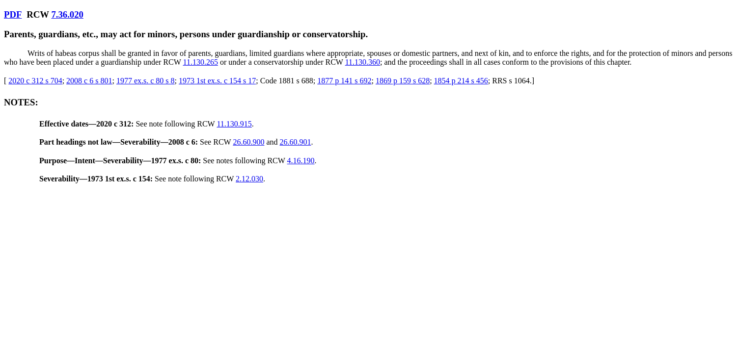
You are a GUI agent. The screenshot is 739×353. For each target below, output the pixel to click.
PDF (13, 14)
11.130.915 (234, 124)
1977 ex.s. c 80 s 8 (145, 80)
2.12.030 (249, 179)
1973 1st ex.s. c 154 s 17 (217, 80)
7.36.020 (67, 14)
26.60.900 (248, 142)
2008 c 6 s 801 (89, 80)
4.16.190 (301, 160)
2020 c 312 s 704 (35, 80)
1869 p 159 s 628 (403, 80)
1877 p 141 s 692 (344, 80)
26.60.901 (295, 142)
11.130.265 (200, 62)
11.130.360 (362, 62)
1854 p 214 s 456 (461, 80)
